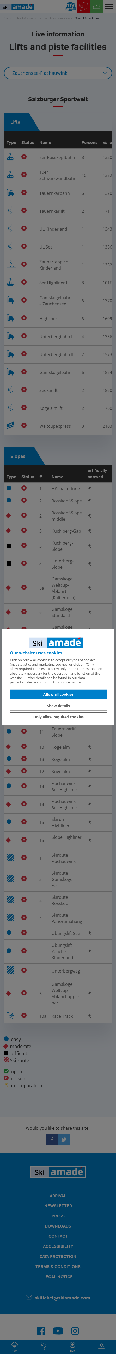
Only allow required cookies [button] (58, 717)
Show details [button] (58, 705)
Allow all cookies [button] (58, 694)
